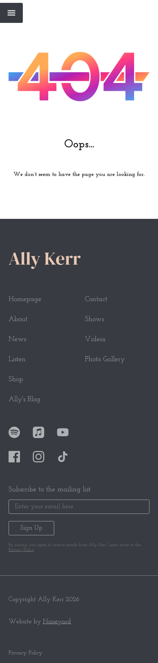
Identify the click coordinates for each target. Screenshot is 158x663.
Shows (94, 319)
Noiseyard (57, 621)
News (17, 339)
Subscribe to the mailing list (50, 489)
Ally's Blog (24, 399)
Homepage (25, 299)
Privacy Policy (21, 550)
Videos (95, 339)
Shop (16, 379)
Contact (96, 299)
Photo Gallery (105, 359)
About (18, 319)
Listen (17, 359)
